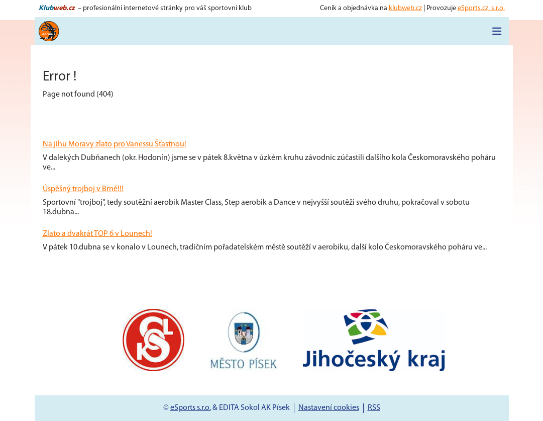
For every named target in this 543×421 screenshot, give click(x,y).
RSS (374, 408)
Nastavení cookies (328, 408)
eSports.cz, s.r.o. (481, 8)
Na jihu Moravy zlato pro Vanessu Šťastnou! (114, 144)
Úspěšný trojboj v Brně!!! (83, 189)
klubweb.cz (405, 8)
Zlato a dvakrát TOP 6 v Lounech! (97, 234)
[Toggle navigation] (497, 31)
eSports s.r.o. (190, 408)
